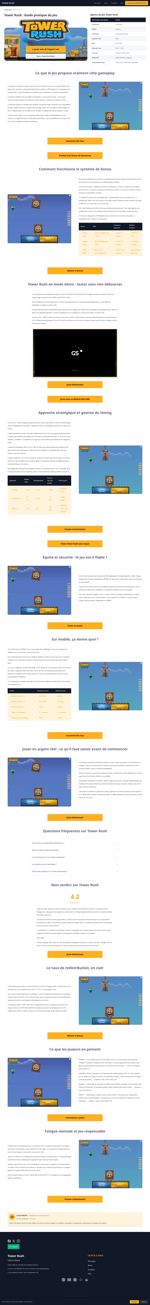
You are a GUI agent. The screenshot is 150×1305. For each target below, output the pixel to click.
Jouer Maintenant (75, 384)
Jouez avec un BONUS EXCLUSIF (136, 3)
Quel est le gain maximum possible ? (45, 850)
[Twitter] (13, 1241)
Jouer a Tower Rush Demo (46, 56)
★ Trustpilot (13, 1247)
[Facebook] (9, 1241)
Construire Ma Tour (75, 141)
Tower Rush (8, 3)
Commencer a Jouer (75, 1117)
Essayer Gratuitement (75, 529)
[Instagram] (18, 1241)
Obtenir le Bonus (75, 270)
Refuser (144, 1302)
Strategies (114, 3)
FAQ (122, 3)
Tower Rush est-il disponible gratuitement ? (48, 843)
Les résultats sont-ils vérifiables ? (44, 864)
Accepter (134, 1302)
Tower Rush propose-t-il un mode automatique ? (50, 871)
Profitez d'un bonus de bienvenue (75, 155)
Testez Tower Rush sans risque (75, 543)
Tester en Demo (75, 625)
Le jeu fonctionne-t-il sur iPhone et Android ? (48, 857)
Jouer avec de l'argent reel (46, 49)
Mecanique (97, 3)
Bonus (106, 3)
